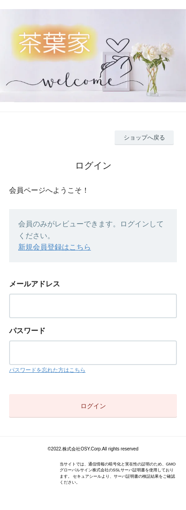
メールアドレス (34, 284)
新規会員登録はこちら (54, 247)
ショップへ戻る (144, 137)
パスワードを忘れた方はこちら (47, 370)
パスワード (27, 331)
